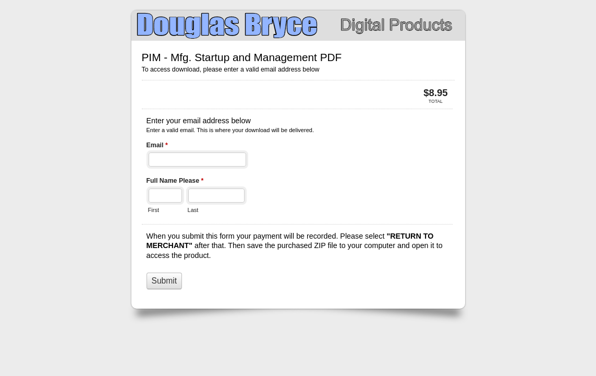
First (153, 210)
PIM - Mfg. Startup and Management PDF (298, 25)
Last (193, 210)
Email (157, 146)
